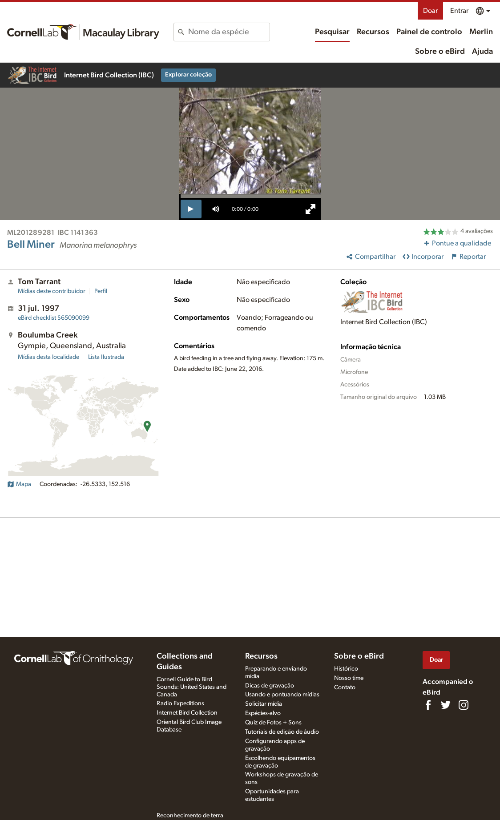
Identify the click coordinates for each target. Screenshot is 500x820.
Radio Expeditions (180, 703)
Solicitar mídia (263, 704)
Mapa (19, 484)
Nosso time (348, 678)
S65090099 (53, 318)
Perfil (100, 291)
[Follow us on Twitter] (445, 704)
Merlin (481, 32)
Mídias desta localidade (48, 357)
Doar (430, 10)
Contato (344, 687)
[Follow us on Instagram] (463, 704)
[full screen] (310, 209)
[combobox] (229, 32)
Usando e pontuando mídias (282, 694)
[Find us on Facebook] (428, 704)
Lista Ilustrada (106, 357)
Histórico (346, 669)
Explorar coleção (188, 75)
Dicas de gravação (269, 686)
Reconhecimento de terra (190, 815)
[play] (191, 209)
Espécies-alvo (263, 713)
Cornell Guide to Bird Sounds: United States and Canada (191, 687)
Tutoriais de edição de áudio (282, 732)
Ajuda (482, 52)
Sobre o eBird (440, 52)
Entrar (459, 10)
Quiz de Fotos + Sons (273, 723)
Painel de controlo (429, 32)
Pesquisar (332, 32)
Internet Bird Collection (187, 713)
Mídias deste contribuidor (51, 291)
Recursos (373, 32)
